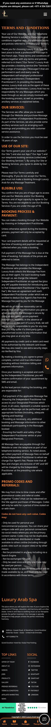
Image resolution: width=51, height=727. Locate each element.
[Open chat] (44, 719)
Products (6, 678)
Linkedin (32, 695)
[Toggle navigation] (45, 14)
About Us (6, 666)
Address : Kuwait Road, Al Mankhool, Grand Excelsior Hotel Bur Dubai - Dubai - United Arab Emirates (26, 631)
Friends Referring (9, 686)
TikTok (31, 682)
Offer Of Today (8, 662)
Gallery (5, 682)
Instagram (33, 666)
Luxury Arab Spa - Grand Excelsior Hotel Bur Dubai (22, 708)
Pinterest (33, 690)
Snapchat (33, 678)
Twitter (32, 670)
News (4, 699)
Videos (4, 670)
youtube (33, 686)
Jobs (3, 674)
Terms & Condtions (10, 690)
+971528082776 (12, 636)
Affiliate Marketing (10, 695)
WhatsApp (33, 674)
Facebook (33, 662)
